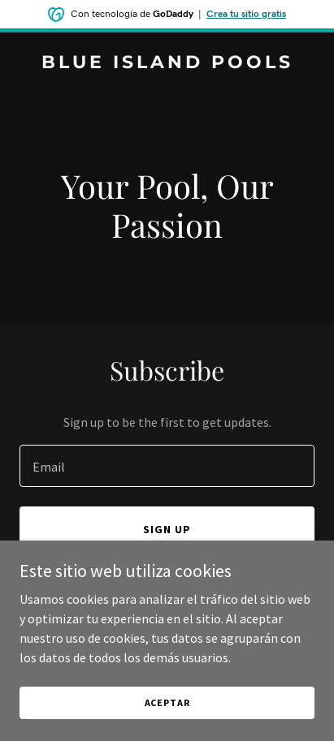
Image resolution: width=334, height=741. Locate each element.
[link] (167, 63)
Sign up (167, 529)
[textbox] (167, 466)
